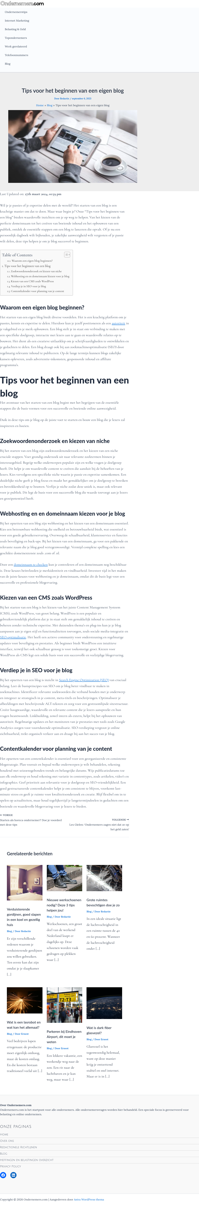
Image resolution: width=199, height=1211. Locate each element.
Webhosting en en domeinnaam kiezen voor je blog (40, 276)
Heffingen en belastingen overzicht (26, 1160)
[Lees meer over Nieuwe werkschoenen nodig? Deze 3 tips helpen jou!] (64, 877)
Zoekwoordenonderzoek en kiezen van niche (36, 271)
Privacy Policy (10, 1166)
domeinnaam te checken (31, 564)
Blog (7, 63)
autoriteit (118, 323)
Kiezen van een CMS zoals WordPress (32, 281)
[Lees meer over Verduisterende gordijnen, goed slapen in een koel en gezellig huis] (24, 882)
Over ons (7, 1141)
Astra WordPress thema (89, 1199)
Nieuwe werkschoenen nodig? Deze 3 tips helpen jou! (64, 905)
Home (4, 1134)
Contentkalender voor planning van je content (37, 291)
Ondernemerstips (16, 12)
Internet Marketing (17, 20)
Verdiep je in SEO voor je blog (28, 286)
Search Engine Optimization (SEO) (84, 680)
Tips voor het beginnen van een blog (27, 266)
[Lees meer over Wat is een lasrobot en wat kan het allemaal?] (24, 1000)
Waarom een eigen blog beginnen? (32, 261)
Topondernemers (16, 38)
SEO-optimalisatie (13, 637)
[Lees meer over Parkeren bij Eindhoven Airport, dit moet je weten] (64, 1004)
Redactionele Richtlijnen (18, 1147)
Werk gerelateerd (16, 46)
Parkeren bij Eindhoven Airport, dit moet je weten (64, 1036)
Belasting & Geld (15, 29)
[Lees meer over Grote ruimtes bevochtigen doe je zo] (104, 877)
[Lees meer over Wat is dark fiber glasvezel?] (104, 1003)
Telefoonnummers (16, 55)
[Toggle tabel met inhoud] (65, 255)
